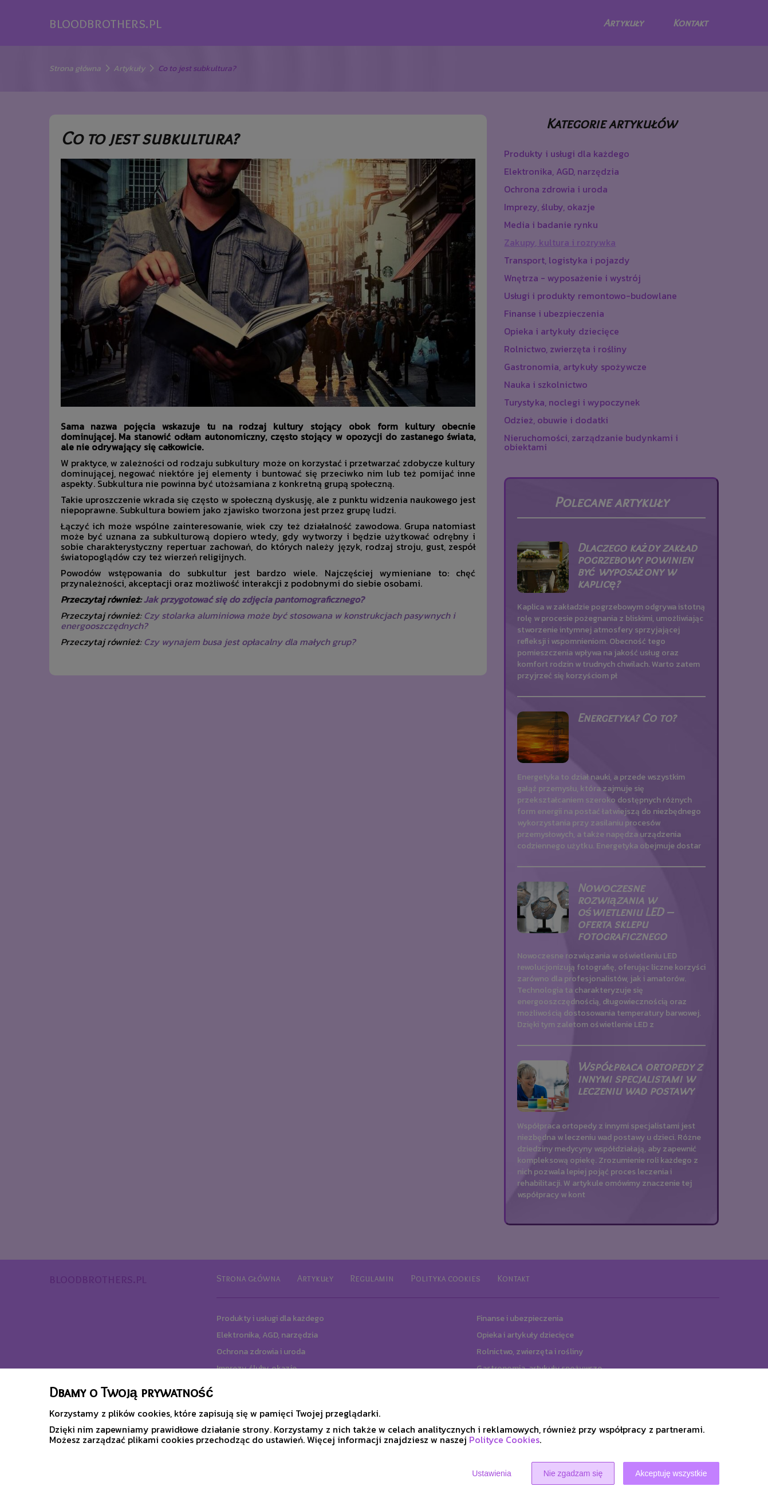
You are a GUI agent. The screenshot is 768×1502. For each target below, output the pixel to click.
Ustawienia (491, 1473)
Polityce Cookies (504, 1439)
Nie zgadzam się (573, 1473)
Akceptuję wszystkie (671, 1473)
